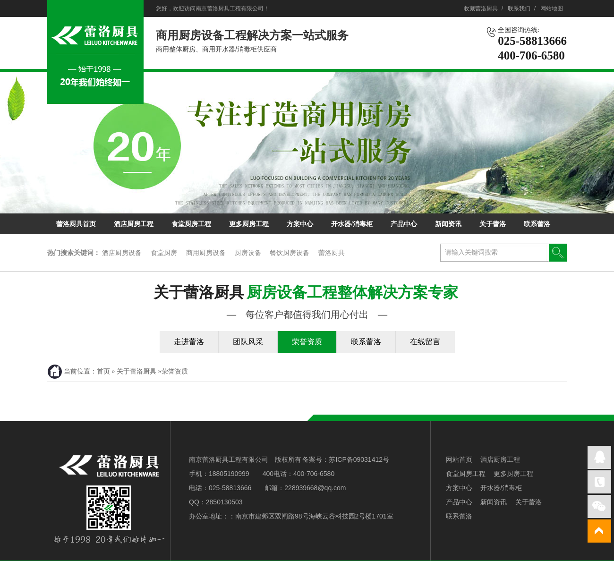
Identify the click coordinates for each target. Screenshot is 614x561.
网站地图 (551, 8)
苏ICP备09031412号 (359, 459)
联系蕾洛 (537, 224)
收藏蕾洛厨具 (481, 8)
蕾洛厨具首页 (76, 224)
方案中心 (300, 224)
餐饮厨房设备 (289, 252)
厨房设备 (248, 252)
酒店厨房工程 (134, 224)
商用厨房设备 (206, 252)
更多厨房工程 (249, 224)
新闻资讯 (448, 224)
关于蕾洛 (492, 224)
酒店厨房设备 (122, 252)
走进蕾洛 (189, 342)
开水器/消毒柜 (352, 224)
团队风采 (248, 342)
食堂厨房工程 (191, 224)
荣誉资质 (307, 342)
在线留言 (425, 342)
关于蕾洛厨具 (307, 302)
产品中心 (404, 224)
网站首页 (459, 459)
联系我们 (519, 8)
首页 (103, 371)
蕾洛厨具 (331, 252)
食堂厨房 (164, 252)
